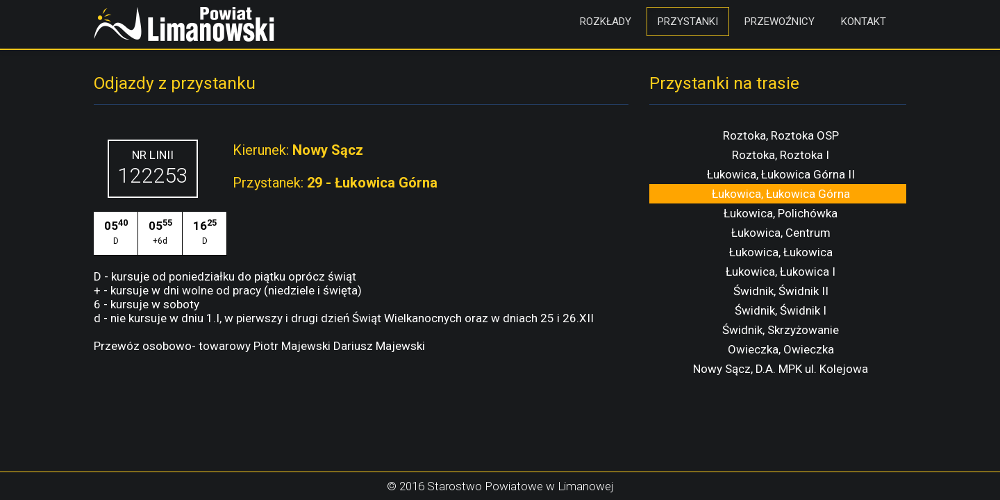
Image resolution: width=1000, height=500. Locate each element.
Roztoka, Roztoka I (780, 155)
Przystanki (688, 21)
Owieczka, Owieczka (781, 349)
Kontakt (863, 21)
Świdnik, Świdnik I (780, 310)
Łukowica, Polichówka (781, 213)
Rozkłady (605, 21)
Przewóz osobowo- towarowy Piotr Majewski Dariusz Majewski (259, 346)
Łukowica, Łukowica (781, 252)
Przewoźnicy (779, 21)
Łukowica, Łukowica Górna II (781, 174)
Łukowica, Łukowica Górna (781, 194)
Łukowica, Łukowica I (780, 271)
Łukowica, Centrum (781, 233)
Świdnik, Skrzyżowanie (780, 330)
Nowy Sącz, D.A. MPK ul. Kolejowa (780, 369)
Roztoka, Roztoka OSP (781, 135)
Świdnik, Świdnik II (780, 291)
